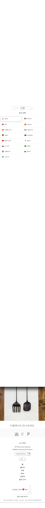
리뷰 (22, 470)
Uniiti (25, 496)
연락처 (22, 476)
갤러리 (22, 467)
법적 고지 (22, 479)
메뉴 (22, 473)
